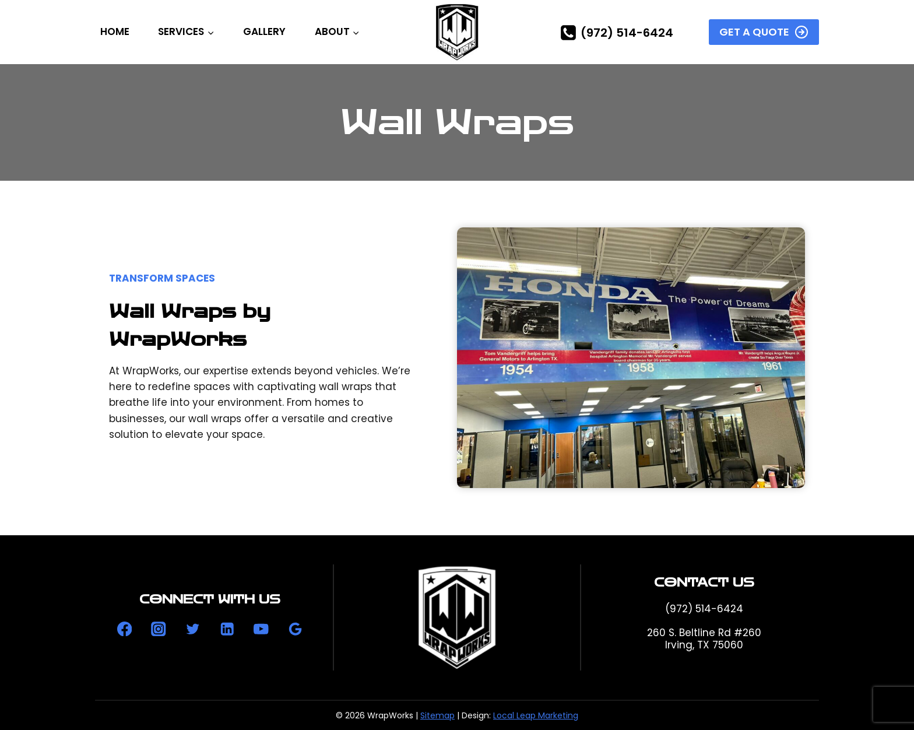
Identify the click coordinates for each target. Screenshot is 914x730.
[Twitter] (193, 629)
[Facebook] (124, 629)
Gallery (264, 31)
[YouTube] (261, 629)
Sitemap (437, 715)
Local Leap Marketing (535, 715)
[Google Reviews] (295, 629)
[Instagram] (159, 629)
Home (114, 31)
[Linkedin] (227, 629)
